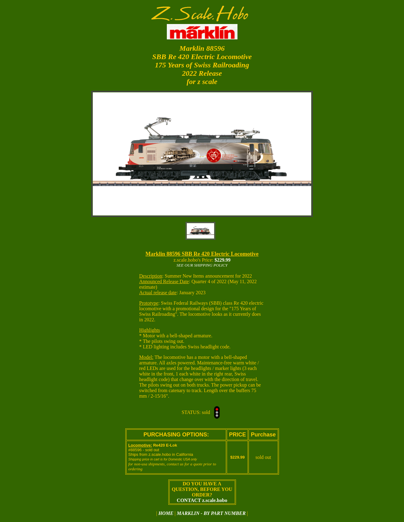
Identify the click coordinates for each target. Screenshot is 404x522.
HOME (165, 513)
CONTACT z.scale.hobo (202, 500)
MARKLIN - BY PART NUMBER (211, 513)
